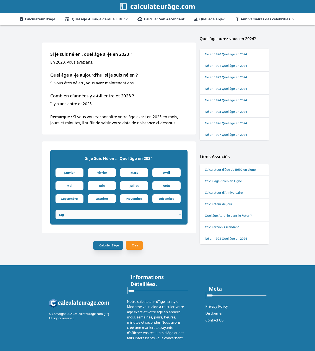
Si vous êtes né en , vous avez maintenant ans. (92, 82)
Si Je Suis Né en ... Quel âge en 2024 (119, 158)
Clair (135, 245)
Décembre (166, 199)
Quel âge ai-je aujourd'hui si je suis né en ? (94, 75)
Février (101, 173)
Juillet (134, 186)
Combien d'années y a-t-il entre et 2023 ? (92, 96)
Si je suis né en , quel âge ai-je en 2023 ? (91, 54)
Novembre (134, 199)
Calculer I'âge (109, 245)
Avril (166, 173)
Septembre (69, 199)
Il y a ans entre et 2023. (71, 103)
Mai (69, 186)
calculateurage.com (89, 314)
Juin (102, 186)
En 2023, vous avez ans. (71, 62)
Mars (134, 173)
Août (166, 186)
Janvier (69, 173)
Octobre (102, 199)
